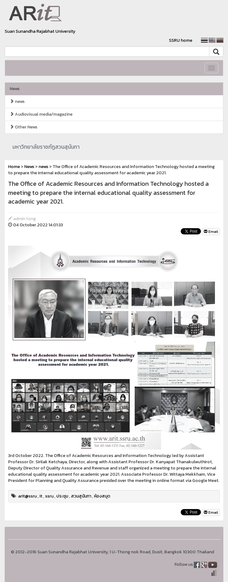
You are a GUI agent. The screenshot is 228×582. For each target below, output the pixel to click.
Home (14, 166)
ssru (49, 496)
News (15, 88)
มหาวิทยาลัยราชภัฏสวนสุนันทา (46, 147)
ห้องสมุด (102, 496)
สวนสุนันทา (81, 496)
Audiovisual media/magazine (41, 114)
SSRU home (180, 40)
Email (211, 231)
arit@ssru (27, 496)
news (17, 101)
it (41, 496)
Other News (23, 127)
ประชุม (62, 496)
